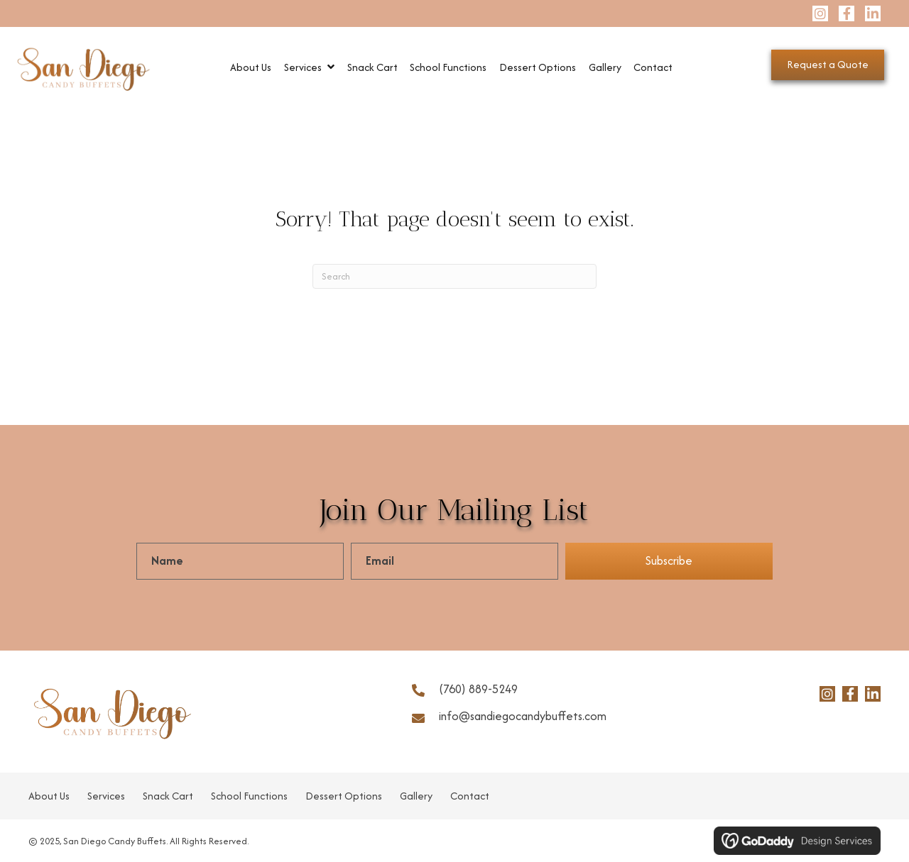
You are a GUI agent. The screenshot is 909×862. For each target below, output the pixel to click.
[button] (820, 13)
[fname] (240, 561)
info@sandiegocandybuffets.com (522, 715)
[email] (454, 561)
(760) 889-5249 (478, 688)
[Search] (454, 276)
